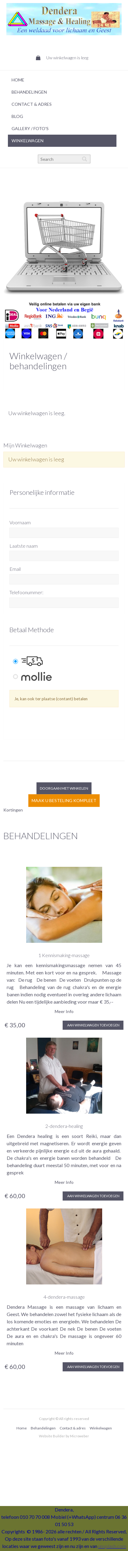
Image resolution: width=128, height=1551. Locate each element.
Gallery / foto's (30, 128)
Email (15, 569)
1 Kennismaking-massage (64, 955)
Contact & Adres (32, 104)
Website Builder (52, 1436)
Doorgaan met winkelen (64, 788)
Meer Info (64, 1011)
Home (18, 79)
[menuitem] (62, 80)
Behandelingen (29, 92)
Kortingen (13, 809)
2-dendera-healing (64, 1126)
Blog (17, 116)
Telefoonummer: (26, 592)
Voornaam (20, 522)
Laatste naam (23, 546)
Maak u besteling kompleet (64, 800)
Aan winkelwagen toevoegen (93, 1025)
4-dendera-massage (64, 1297)
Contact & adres (73, 1428)
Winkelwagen (27, 140)
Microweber (79, 1436)
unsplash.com (112, 1546)
